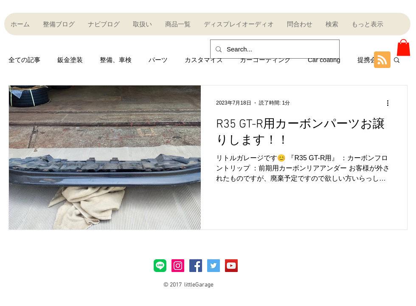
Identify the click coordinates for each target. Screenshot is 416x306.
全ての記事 (24, 59)
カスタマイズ (204, 59)
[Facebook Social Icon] (195, 265)
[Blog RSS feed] (382, 60)
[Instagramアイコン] (177, 265)
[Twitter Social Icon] (213, 265)
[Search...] (274, 49)
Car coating (324, 59)
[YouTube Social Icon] (231, 265)
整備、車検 (116, 59)
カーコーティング (265, 59)
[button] (403, 47)
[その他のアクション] (390, 103)
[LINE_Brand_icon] (160, 265)
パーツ (158, 59)
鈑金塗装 (70, 59)
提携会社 (370, 59)
